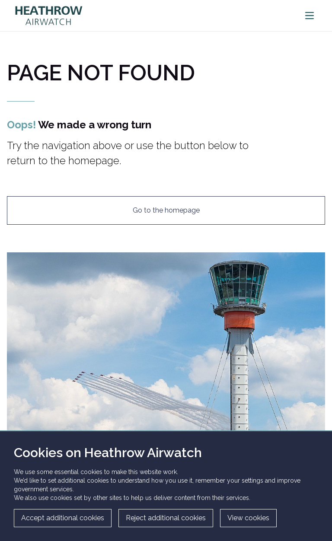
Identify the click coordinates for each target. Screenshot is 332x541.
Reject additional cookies (166, 518)
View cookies (248, 518)
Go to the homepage (166, 210)
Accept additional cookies (62, 518)
